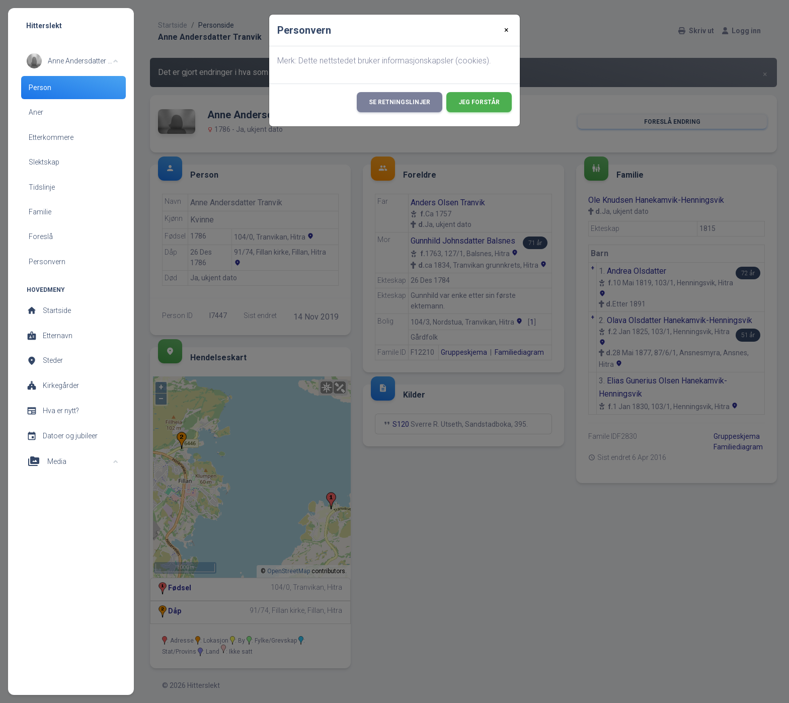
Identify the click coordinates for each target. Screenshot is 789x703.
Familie (40, 212)
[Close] (506, 30)
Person (40, 88)
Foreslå (41, 236)
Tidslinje (42, 187)
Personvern (47, 262)
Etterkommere (51, 137)
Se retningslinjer (399, 102)
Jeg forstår (479, 102)
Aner (36, 112)
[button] (72, 60)
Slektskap (44, 162)
